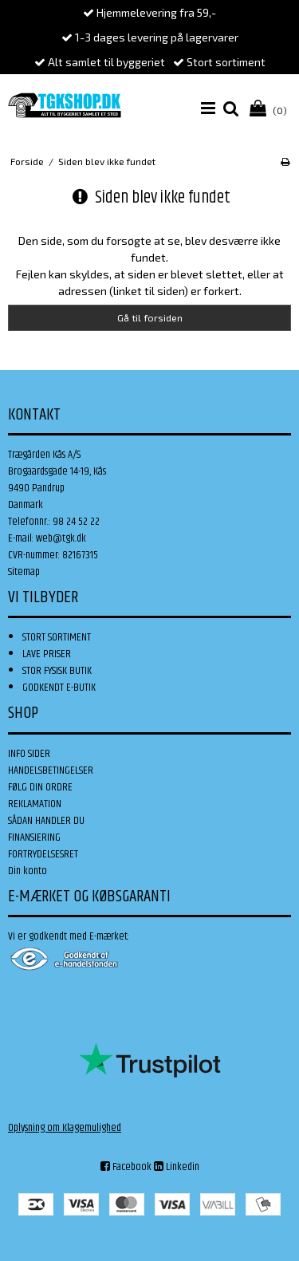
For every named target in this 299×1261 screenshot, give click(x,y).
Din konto (27, 871)
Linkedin (176, 1167)
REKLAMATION (34, 804)
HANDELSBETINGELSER (50, 770)
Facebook (125, 1167)
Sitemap (24, 572)
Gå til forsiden (150, 317)
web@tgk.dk (61, 538)
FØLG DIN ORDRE (40, 787)
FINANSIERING (34, 837)
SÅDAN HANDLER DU (46, 821)
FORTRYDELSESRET (43, 854)
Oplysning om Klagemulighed (64, 1128)
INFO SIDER (29, 754)
